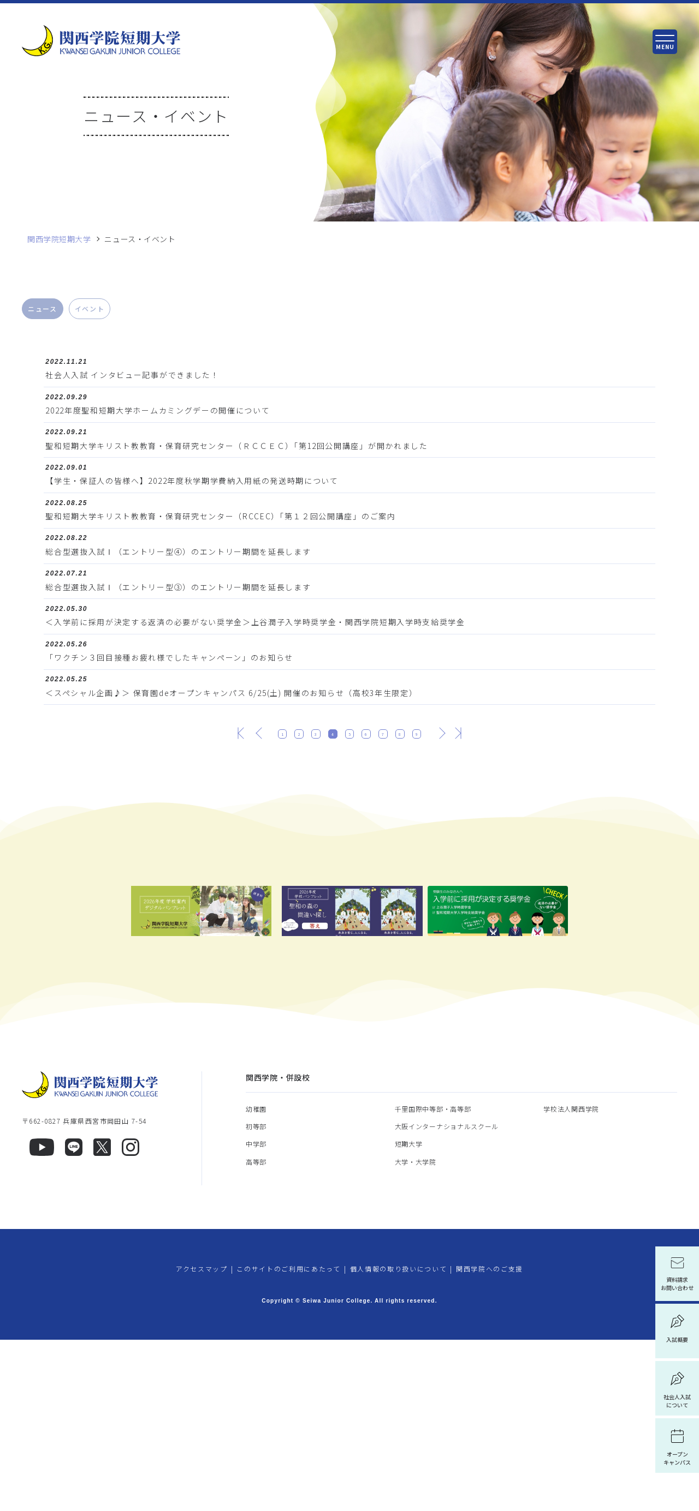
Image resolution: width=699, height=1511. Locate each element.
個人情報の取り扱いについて (398, 1439)
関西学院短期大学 (59, 239)
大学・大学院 (415, 1332)
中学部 (256, 1315)
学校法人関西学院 (571, 1279)
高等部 (256, 1332)
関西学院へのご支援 (489, 1439)
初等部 (256, 1297)
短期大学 (409, 1315)
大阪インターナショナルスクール (447, 1297)
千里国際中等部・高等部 (433, 1279)
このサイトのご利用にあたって (288, 1439)
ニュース (42, 308)
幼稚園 (256, 1279)
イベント (90, 308)
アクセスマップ (202, 1439)
